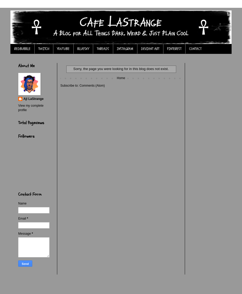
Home (121, 78)
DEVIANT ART (150, 48)
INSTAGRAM (125, 48)
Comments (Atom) (92, 85)
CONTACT (195, 48)
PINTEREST (174, 48)
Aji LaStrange (33, 99)
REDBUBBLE (22, 48)
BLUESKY (83, 48)
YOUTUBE (63, 48)
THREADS (103, 48)
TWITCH (43, 48)
